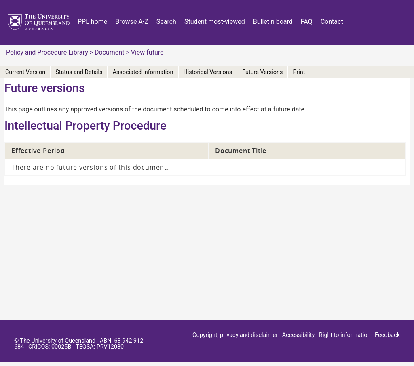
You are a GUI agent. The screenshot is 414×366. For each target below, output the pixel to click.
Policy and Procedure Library (47, 52)
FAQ (307, 21)
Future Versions (262, 72)
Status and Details (78, 72)
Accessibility (298, 335)
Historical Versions (208, 72)
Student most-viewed (214, 21)
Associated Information (142, 72)
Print (299, 72)
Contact (332, 21)
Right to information (344, 335)
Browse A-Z (131, 21)
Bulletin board (273, 21)
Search (166, 21)
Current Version (25, 72)
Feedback (387, 335)
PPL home (92, 21)
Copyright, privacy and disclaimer (235, 335)
